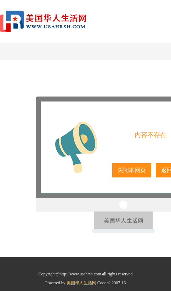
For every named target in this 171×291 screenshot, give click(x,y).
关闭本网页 (132, 170)
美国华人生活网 (82, 282)
